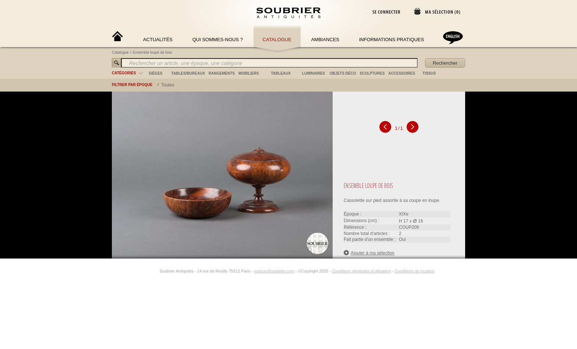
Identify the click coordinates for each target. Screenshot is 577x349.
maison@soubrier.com (274, 271)
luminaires (313, 73)
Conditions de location (414, 271)
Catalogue (277, 39)
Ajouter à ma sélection (369, 253)
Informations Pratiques (391, 39)
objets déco (343, 73)
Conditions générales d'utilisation (361, 271)
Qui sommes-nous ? (217, 39)
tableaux (281, 73)
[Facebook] (146, 271)
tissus (429, 73)
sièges (155, 73)
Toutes (167, 85)
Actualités (158, 39)
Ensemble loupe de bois (152, 52)
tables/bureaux (188, 73)
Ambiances (325, 39)
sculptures (372, 73)
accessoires (401, 73)
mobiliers (248, 73)
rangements (222, 73)
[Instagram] (155, 271)
